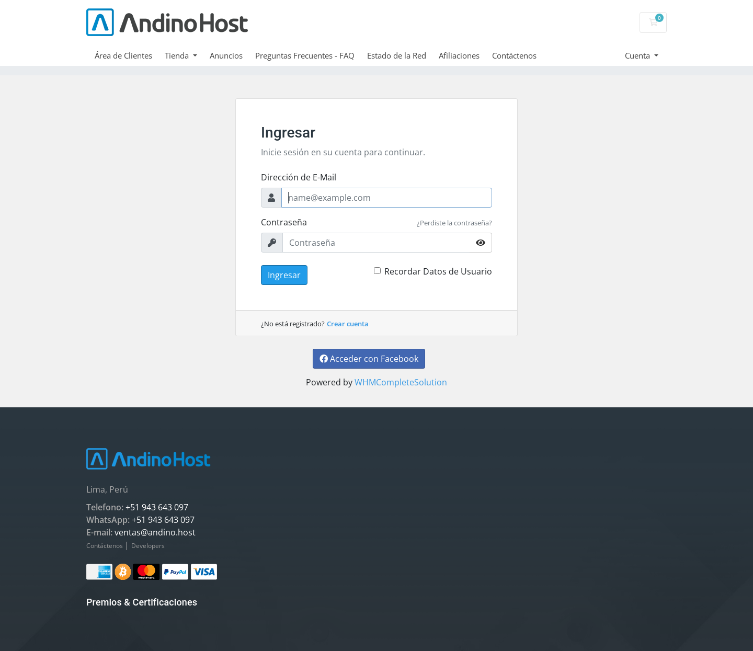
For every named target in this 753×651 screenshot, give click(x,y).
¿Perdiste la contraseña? (454, 222)
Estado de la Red (396, 55)
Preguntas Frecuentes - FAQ (305, 55)
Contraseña (284, 222)
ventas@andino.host (155, 532)
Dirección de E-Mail (298, 177)
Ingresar (284, 275)
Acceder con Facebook (369, 358)
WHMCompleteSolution (401, 382)
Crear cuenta (348, 323)
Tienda (178, 55)
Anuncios (226, 55)
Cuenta (638, 55)
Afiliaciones (459, 55)
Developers (148, 545)
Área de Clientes (123, 55)
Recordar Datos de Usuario (438, 271)
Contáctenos (514, 55)
